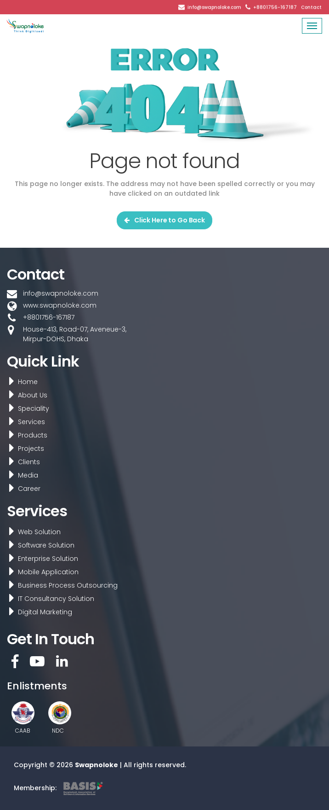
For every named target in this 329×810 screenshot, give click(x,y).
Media (20, 475)
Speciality (26, 408)
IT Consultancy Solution (48, 598)
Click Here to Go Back (164, 220)
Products (25, 435)
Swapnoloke (96, 764)
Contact (311, 6)
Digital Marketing (37, 612)
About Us (25, 395)
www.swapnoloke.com (59, 305)
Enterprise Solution (40, 558)
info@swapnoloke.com (214, 6)
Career (21, 488)
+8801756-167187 (275, 6)
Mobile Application (41, 572)
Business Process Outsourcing (60, 585)
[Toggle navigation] (312, 26)
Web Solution (32, 531)
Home (20, 381)
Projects (23, 448)
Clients (21, 461)
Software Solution (38, 545)
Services (24, 421)
